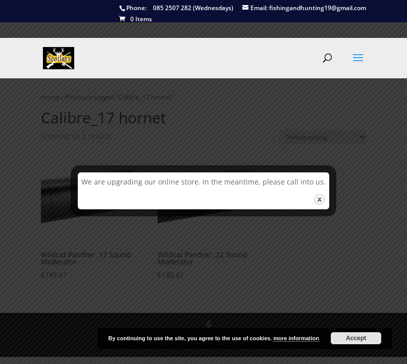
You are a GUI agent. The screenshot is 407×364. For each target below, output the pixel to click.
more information (296, 338)
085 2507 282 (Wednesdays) (176, 8)
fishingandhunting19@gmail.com (304, 8)
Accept (356, 338)
